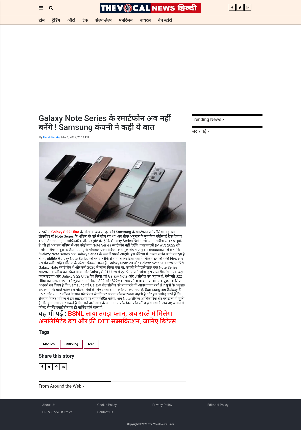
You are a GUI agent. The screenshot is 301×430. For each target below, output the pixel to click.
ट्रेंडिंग (56, 20)
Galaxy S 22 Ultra (65, 232)
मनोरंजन (126, 20)
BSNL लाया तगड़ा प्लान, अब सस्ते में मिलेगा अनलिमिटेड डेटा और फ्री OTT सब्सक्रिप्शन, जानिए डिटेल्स (107, 317)
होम (42, 20)
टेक (85, 20)
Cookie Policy (107, 405)
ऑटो (71, 20)
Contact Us (105, 412)
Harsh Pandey (52, 137)
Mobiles (49, 344)
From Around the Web (60, 386)
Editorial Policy (218, 405)
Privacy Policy (162, 405)
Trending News (206, 119)
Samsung (71, 344)
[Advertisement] (150, 76)
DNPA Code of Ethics (57, 412)
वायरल (145, 20)
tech (91, 344)
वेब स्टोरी (165, 20)
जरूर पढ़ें (199, 131)
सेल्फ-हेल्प (103, 20)
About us (48, 405)
